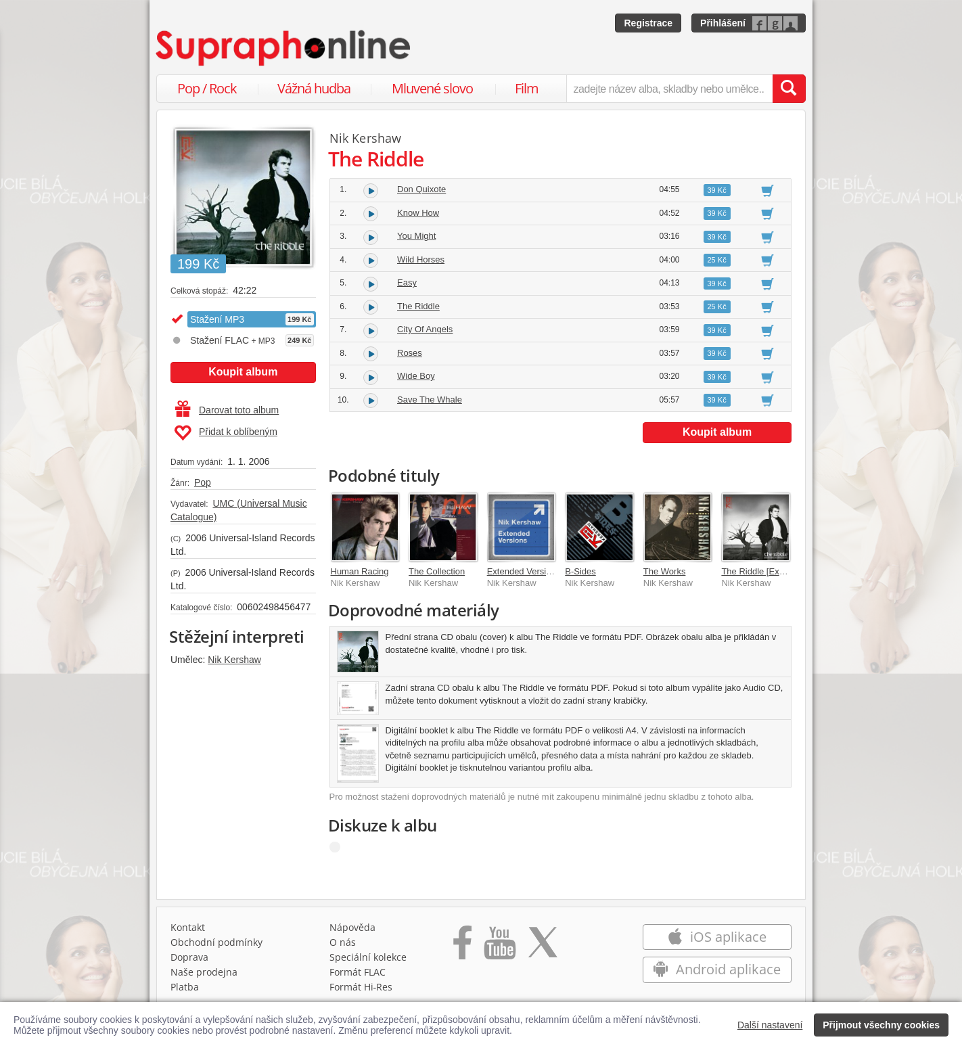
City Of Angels (425, 329)
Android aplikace (717, 969)
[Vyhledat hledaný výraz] (789, 88)
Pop (202, 482)
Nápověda (352, 927)
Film (527, 88)
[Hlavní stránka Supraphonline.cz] (284, 48)
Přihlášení (723, 23)
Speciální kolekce (368, 957)
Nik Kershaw (234, 659)
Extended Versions (523, 571)
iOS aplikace (716, 937)
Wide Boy (416, 376)
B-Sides (580, 571)
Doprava (189, 957)
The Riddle (418, 306)
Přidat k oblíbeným (225, 433)
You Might (416, 236)
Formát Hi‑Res (361, 986)
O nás (342, 942)
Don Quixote (421, 189)
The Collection (437, 571)
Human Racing (360, 571)
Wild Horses (420, 259)
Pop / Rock (207, 88)
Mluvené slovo (432, 88)
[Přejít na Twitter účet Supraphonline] (542, 947)
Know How (418, 213)
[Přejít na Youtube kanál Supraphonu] (499, 947)
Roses (409, 353)
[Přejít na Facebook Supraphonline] (462, 947)
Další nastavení (770, 1025)
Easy (407, 282)
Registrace (648, 23)
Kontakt (187, 927)
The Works (664, 571)
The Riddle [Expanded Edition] (780, 571)
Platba (184, 986)
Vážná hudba (313, 88)
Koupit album (242, 372)
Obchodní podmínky (216, 942)
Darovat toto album (227, 410)
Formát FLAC (357, 971)
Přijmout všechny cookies (881, 1025)
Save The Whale (429, 399)
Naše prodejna (203, 971)
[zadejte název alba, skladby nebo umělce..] (669, 88)
